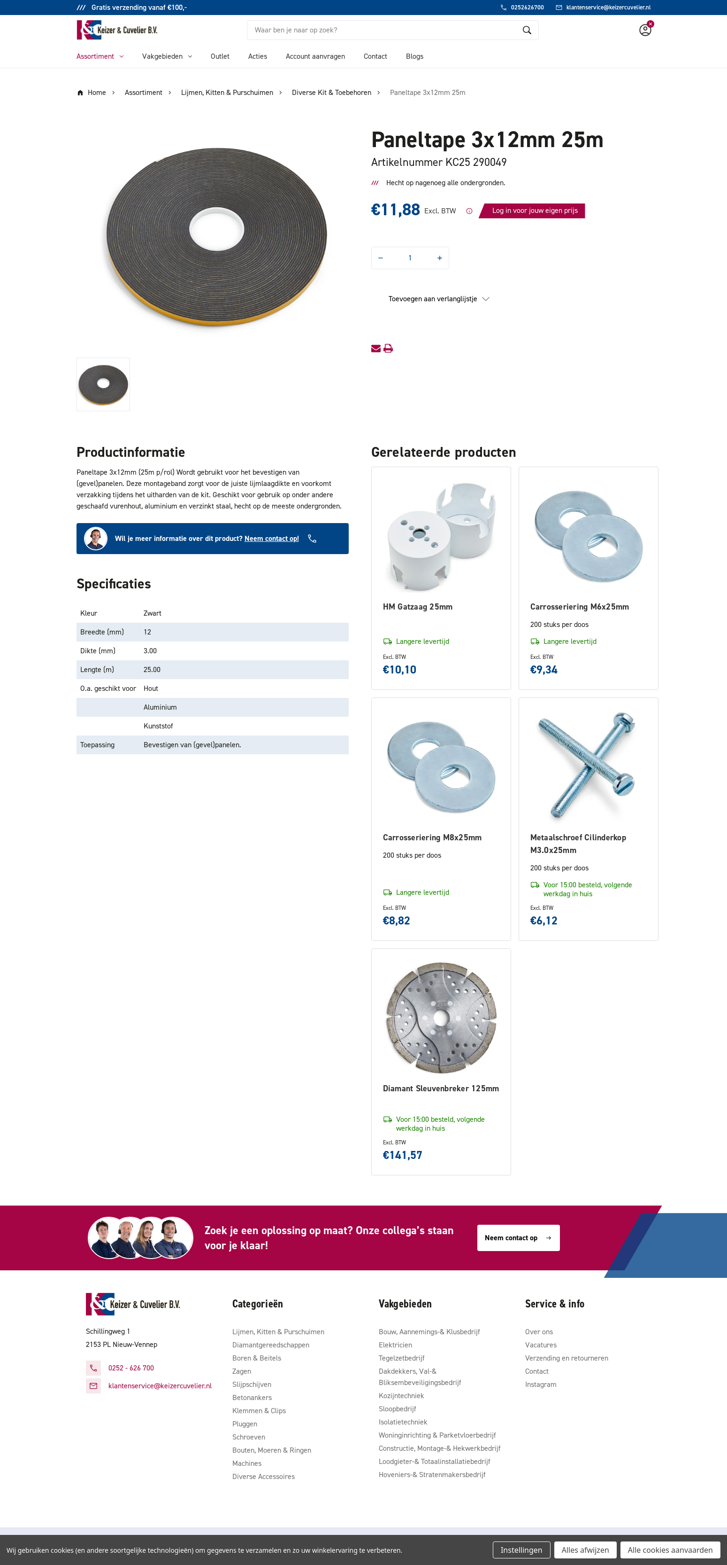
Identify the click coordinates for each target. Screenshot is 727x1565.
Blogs (414, 56)
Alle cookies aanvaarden (670, 1550)
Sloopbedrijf (397, 1409)
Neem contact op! (272, 538)
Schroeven (248, 1437)
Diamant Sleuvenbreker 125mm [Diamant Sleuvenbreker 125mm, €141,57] (441, 1088)
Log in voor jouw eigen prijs (535, 210)
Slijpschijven (251, 1384)
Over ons (539, 1332)
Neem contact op (518, 1238)
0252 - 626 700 (131, 1368)
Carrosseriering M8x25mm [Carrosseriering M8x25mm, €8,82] (432, 837)
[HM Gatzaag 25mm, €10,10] (441, 537)
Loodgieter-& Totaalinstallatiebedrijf (434, 1461)
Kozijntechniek (401, 1396)
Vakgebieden (167, 56)
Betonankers (252, 1397)
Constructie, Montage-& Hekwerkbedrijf (440, 1448)
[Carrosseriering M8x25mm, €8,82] (441, 767)
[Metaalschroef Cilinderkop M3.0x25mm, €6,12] (588, 767)
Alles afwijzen (585, 1550)
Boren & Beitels (256, 1358)
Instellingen (522, 1550)
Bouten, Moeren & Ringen (271, 1450)
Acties (257, 56)
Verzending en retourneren (566, 1358)
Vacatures (541, 1345)
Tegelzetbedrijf (402, 1358)
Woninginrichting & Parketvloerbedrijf (437, 1435)
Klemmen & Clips (259, 1411)
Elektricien (395, 1345)
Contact (375, 56)
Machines (246, 1463)
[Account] (645, 30)
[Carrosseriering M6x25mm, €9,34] (588, 537)
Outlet (220, 56)
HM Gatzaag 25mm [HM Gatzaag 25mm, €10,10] (418, 606)
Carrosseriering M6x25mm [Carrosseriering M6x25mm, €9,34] (579, 606)
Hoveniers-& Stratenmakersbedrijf (432, 1474)
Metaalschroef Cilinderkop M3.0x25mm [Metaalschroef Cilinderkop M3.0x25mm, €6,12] (578, 844)
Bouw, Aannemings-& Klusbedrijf (429, 1332)
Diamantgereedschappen (270, 1345)
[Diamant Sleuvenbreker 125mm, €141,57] (441, 1018)
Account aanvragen (315, 56)
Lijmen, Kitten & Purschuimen (278, 1332)
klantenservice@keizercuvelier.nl (160, 1386)
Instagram (541, 1384)
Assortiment (100, 56)
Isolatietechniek (403, 1422)
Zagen (241, 1371)
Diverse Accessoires (263, 1476)
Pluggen (244, 1424)
